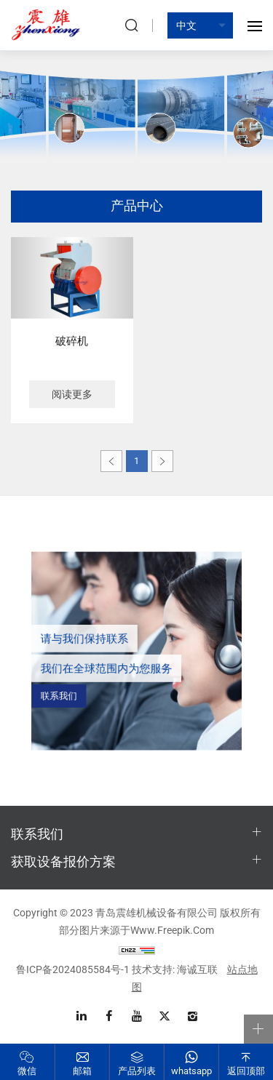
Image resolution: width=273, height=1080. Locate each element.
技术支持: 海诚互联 (175, 969)
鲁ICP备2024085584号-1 (73, 969)
